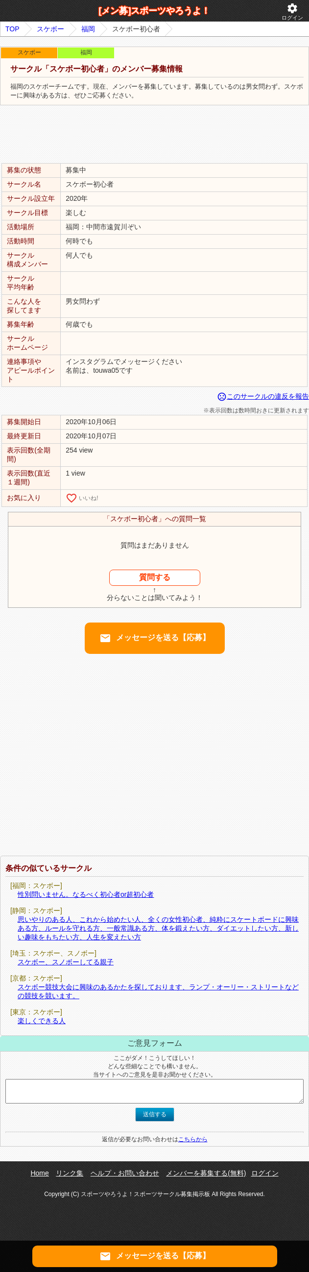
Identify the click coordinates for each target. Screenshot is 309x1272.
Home (39, 1173)
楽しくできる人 (42, 1021)
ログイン (292, 11)
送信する (154, 1114)
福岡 (88, 29)
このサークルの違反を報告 (263, 396)
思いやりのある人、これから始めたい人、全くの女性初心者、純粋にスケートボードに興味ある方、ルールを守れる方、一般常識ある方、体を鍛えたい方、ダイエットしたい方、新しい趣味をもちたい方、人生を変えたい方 (158, 928)
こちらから (193, 1139)
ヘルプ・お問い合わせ (125, 1173)
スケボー (50, 29)
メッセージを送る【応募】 (154, 638)
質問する (154, 577)
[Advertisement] (154, 134)
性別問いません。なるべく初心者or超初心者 (86, 894)
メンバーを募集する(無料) (206, 1173)
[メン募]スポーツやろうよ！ (155, 11)
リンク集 (69, 1173)
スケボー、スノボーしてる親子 (66, 962)
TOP (12, 29)
